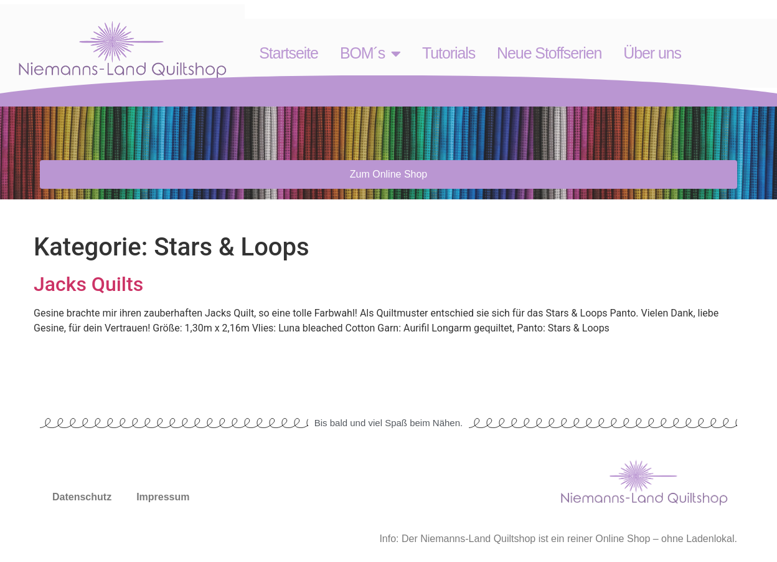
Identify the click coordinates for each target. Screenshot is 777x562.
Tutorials (448, 53)
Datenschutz (81, 497)
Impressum (162, 497)
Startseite (288, 53)
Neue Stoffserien (549, 53)
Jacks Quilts (88, 284)
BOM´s (370, 53)
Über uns (652, 53)
